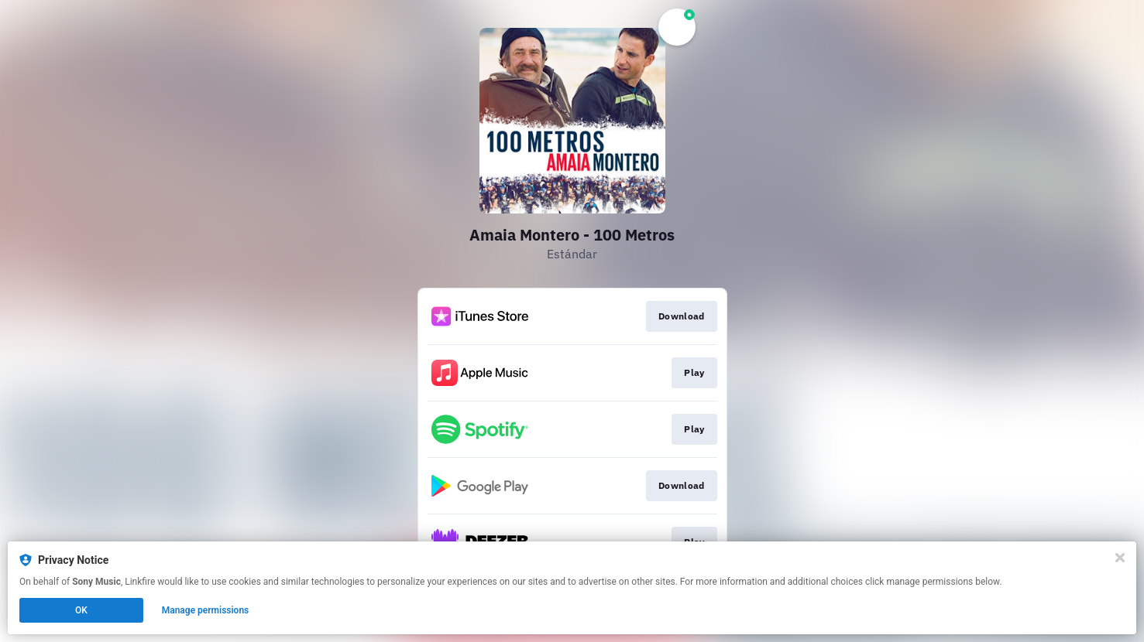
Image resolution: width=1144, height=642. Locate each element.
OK (81, 610)
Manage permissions (205, 610)
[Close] (1120, 557)
